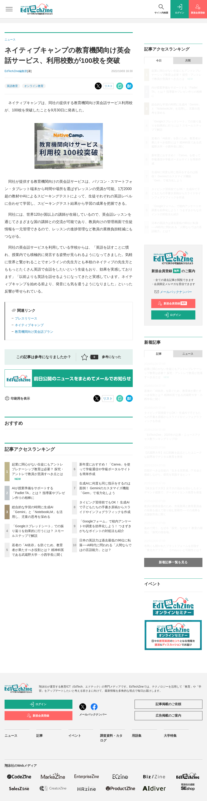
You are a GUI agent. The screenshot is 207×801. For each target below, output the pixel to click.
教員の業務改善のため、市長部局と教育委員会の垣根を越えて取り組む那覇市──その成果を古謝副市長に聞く (173, 510)
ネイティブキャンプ (29, 325)
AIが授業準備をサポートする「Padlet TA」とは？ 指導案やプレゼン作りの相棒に (38, 493)
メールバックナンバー (173, 292)
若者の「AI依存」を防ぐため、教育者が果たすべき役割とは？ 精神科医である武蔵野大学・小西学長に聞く (38, 549)
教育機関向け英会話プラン (34, 331)
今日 (159, 60)
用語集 (136, 735)
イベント (74, 735)
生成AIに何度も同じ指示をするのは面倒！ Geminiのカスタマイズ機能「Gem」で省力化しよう (104, 488)
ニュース (187, 353)
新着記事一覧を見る (173, 562)
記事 (159, 353)
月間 (188, 60)
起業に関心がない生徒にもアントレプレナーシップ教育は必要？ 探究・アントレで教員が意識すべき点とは (38, 469)
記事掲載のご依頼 (168, 704)
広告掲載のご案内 (168, 715)
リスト (108, 86)
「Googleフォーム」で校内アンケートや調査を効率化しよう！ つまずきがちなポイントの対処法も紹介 (105, 526)
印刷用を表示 (17, 398)
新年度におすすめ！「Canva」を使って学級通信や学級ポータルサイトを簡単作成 (104, 469)
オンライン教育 (33, 86)
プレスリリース (26, 318)
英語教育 (12, 86)
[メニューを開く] (9, 9)
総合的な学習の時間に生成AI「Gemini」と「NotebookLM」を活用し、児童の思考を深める (37, 512)
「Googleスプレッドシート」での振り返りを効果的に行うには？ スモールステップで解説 (38, 531)
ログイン (172, 315)
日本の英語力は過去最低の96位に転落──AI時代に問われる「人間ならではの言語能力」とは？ (105, 545)
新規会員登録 (172, 303)
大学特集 (170, 735)
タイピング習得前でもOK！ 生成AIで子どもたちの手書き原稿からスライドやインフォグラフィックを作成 (104, 507)
